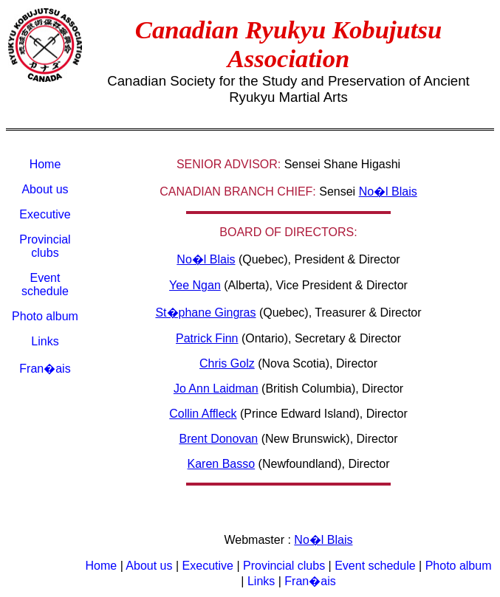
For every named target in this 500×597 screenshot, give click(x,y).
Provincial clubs (44, 246)
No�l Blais (388, 191)
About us (44, 189)
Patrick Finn (207, 338)
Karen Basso (222, 464)
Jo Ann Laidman (216, 388)
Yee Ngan (195, 285)
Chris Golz (227, 363)
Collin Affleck (202, 413)
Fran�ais (44, 368)
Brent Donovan (218, 438)
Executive (44, 214)
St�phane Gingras (205, 312)
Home (45, 164)
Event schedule (45, 284)
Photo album (45, 316)
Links (44, 341)
